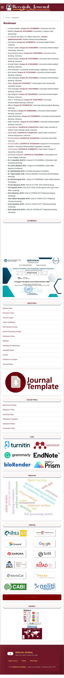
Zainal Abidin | (13, 133)
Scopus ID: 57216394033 (28, 94)
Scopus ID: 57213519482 (27, 72)
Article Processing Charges (12, 331)
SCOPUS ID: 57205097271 (28, 149)
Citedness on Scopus (10, 359)
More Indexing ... (32, 597)
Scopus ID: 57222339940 (29, 64)
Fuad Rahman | (13, 127)
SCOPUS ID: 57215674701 (27, 133)
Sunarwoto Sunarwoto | (16, 155)
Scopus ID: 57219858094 (30, 28)
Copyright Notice (8, 350)
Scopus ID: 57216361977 (22, 83)
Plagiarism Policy (9, 410)
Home (8, 17)
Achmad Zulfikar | (14, 144)
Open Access (13, 661)
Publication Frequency (10, 419)
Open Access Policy (9, 405)
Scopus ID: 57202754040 (33, 100)
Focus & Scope (8, 318)
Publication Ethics (9, 336)
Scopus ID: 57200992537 (31, 116)
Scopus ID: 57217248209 (30, 122)
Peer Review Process (10, 327)
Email (24, 661)
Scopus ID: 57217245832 (29, 78)
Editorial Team (7, 308)
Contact (5, 355)
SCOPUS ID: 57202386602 (33, 155)
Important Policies (9, 424)
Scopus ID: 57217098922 (23, 31)
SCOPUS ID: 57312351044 (29, 144)
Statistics (6, 341)
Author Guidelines (9, 322)
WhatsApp (33, 661)
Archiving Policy (8, 414)
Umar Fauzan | (13, 149)
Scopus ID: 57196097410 (23, 105)
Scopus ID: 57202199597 (29, 48)
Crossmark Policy (9, 428)
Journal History (8, 364)
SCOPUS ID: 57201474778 (28, 127)
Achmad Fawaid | (14, 138)
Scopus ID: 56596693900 (27, 111)
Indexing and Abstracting (11, 345)
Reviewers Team (8, 313)
